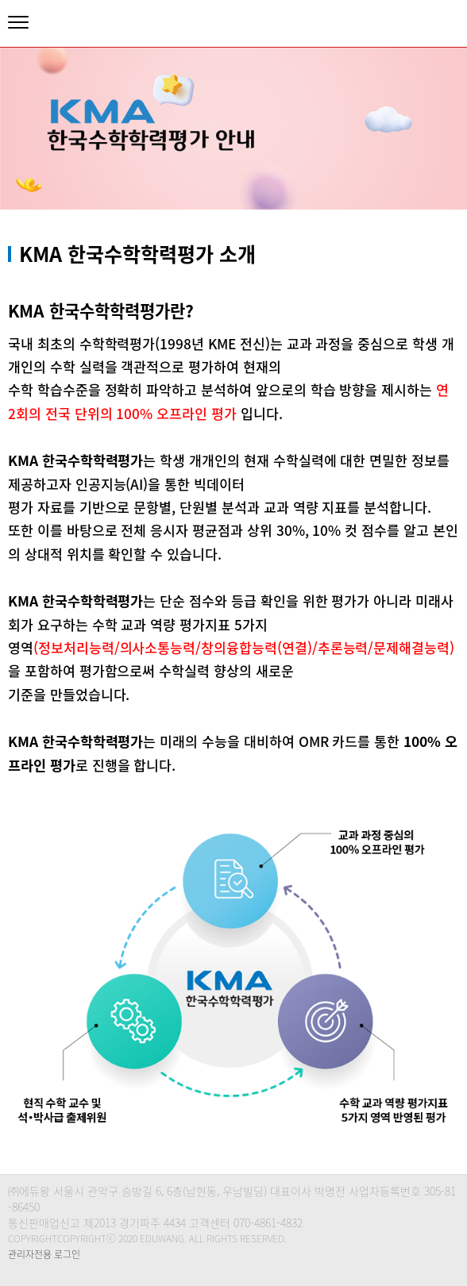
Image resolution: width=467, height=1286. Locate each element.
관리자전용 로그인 (44, 1254)
